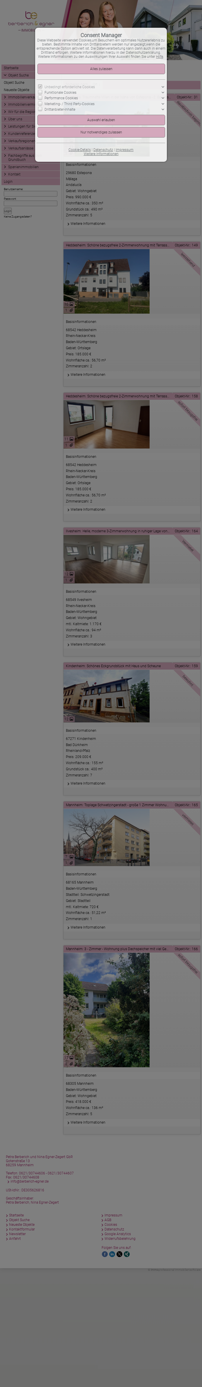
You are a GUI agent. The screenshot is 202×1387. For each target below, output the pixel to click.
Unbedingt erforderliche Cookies (69, 87)
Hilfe (159, 57)
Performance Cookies (61, 98)
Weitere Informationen (101, 154)
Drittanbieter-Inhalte (59, 109)
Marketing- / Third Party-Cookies (69, 104)
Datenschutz (103, 150)
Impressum (124, 150)
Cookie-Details (80, 150)
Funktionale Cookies (60, 93)
